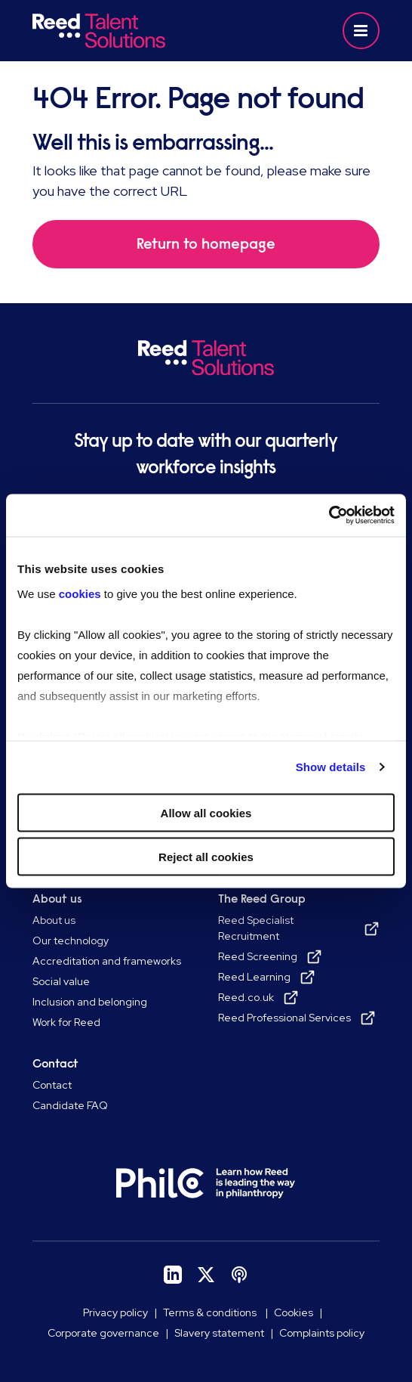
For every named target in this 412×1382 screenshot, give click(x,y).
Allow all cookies (206, 812)
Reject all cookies (206, 857)
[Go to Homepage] (116, 30)
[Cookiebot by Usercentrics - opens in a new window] (329, 515)
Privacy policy (115, 1312)
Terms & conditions (211, 1312)
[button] (361, 30)
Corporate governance (103, 1333)
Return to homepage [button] (206, 243)
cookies (81, 593)
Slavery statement (219, 1333)
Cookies (293, 1312)
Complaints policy (321, 1333)
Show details (331, 767)
